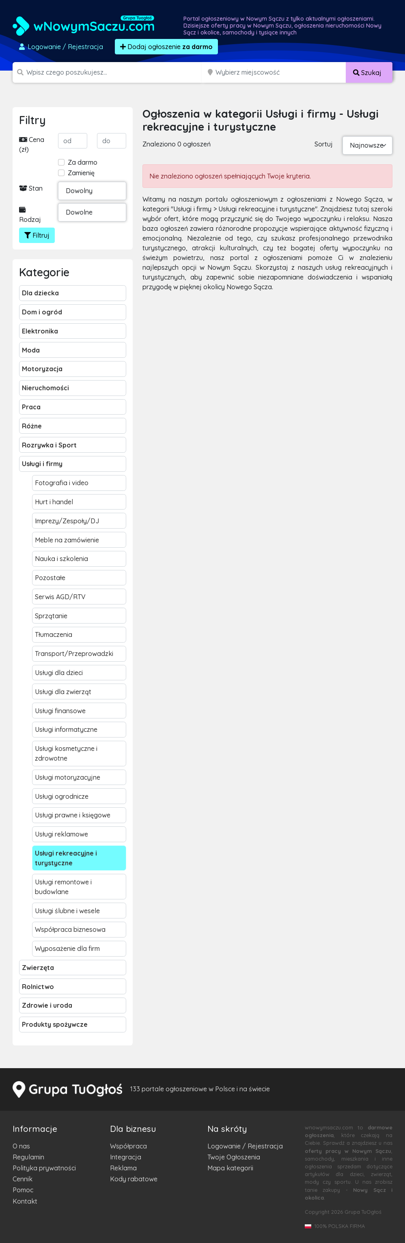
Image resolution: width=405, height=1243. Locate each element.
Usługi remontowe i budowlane (63, 887)
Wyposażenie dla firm (67, 948)
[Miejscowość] (280, 72)
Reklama (123, 1168)
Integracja (125, 1157)
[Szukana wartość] (114, 72)
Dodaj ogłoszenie (166, 47)
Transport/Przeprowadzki (74, 653)
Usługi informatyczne (66, 729)
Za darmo (82, 162)
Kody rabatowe (133, 1179)
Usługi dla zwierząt (63, 692)
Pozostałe (50, 578)
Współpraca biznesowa (70, 929)
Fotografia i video (61, 483)
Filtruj (37, 235)
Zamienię (81, 173)
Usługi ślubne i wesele (67, 911)
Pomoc (23, 1190)
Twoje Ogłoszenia (233, 1157)
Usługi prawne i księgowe (72, 815)
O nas (21, 1146)
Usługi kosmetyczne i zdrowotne (66, 753)
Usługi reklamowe (61, 834)
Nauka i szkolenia (61, 559)
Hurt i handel (54, 502)
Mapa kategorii (230, 1168)
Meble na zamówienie (67, 540)
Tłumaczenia (53, 634)
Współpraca (128, 1146)
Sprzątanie (51, 616)
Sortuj (324, 144)
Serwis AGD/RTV (60, 597)
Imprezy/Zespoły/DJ (67, 521)
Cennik (22, 1179)
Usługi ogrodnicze (61, 796)
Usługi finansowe (60, 711)
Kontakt (25, 1201)
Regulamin (28, 1157)
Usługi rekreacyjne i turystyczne (66, 858)
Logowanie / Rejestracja (245, 1146)
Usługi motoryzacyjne (67, 777)
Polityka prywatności (44, 1168)
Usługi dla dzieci (59, 673)
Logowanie (60, 47)
